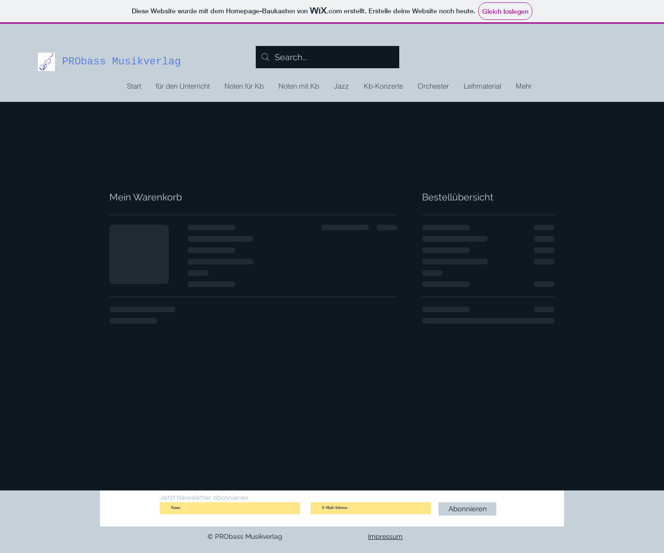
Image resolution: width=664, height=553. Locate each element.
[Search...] (327, 57)
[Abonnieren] (467, 509)
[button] (244, 86)
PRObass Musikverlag (121, 62)
